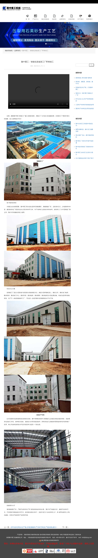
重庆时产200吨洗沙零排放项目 (85, 108)
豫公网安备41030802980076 (50, 540)
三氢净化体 (77, 534)
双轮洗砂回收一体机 (57, 534)
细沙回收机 (45, 19)
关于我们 (80, 19)
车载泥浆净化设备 (68, 534)
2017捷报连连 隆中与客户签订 (85, 158)
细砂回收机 (9, 50)
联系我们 (89, 19)
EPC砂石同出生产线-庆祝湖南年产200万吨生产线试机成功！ (34, 527)
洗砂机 (54, 19)
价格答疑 (71, 19)
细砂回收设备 (35, 534)
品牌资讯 (62, 19)
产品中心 (35, 19)
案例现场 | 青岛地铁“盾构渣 (84, 78)
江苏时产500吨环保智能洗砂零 (85, 104)
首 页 (28, 19)
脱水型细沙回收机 (45, 534)
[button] (7, 35)
